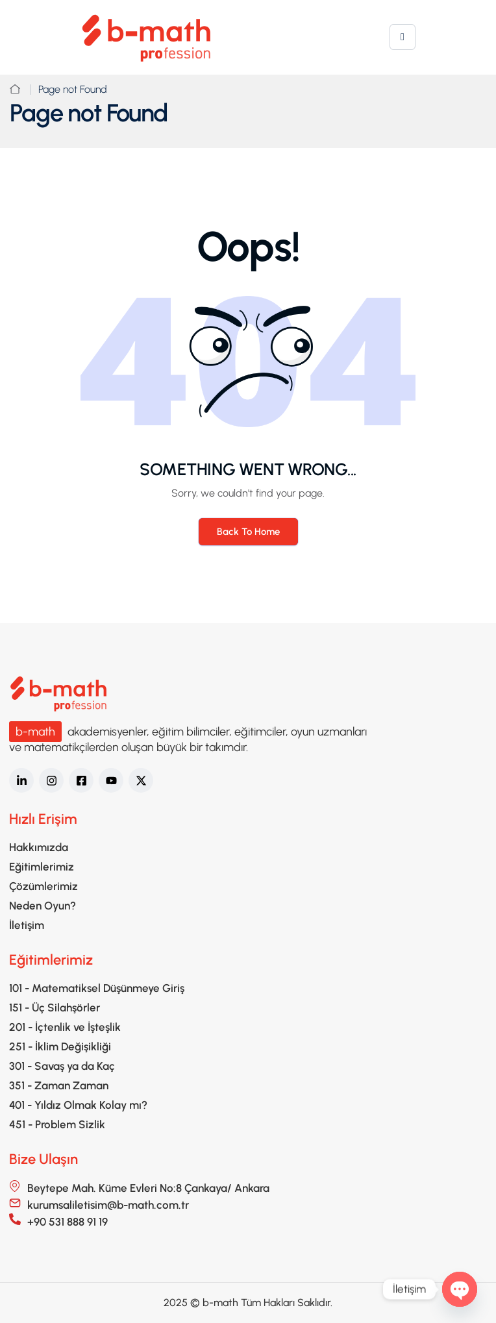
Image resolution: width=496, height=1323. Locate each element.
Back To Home (248, 532)
